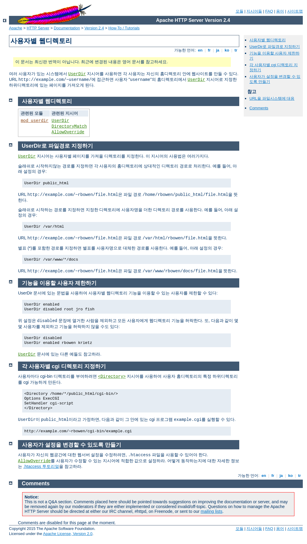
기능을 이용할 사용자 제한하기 (59, 283)
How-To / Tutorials (124, 28)
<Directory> (112, 376)
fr (209, 50)
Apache (15, 28)
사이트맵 (295, 11)
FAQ (269, 11)
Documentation (67, 28)
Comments (258, 108)
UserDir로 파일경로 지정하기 (274, 46)
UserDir (77, 74)
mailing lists (211, 511)
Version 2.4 (94, 28)
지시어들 (254, 11)
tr (236, 50)
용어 (280, 11)
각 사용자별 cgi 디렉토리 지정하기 (64, 366)
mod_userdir (34, 120)
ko (227, 50)
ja (217, 50)
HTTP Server (38, 28)
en (200, 50)
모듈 (239, 11)
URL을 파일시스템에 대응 (271, 98)
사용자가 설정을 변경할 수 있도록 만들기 (71, 445)
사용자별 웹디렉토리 (267, 40)
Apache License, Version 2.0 (67, 533)
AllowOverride (68, 132)
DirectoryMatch (69, 126)
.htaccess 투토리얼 (41, 466)
